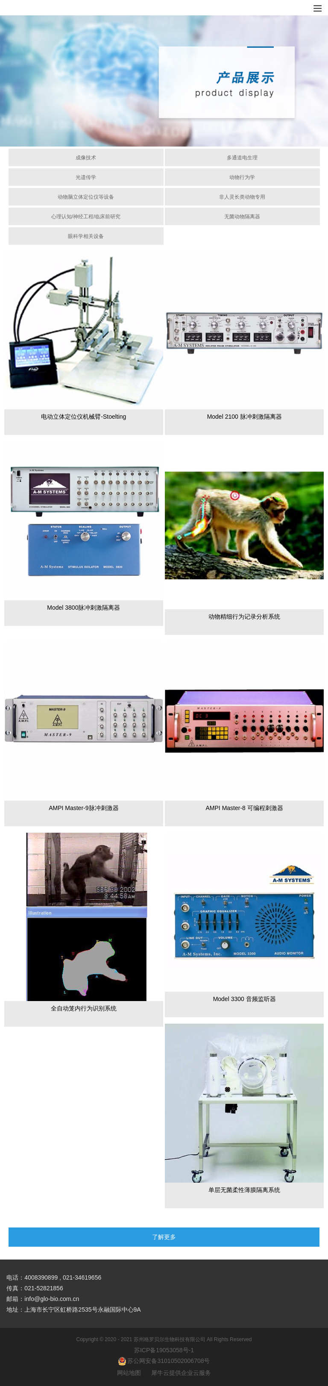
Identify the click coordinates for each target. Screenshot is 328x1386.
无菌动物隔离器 (242, 217)
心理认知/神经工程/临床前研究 (86, 217)
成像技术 (86, 158)
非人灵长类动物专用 (242, 197)
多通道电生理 (242, 158)
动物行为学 (242, 177)
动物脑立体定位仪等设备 (86, 197)
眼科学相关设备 (86, 236)
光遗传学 (86, 177)
